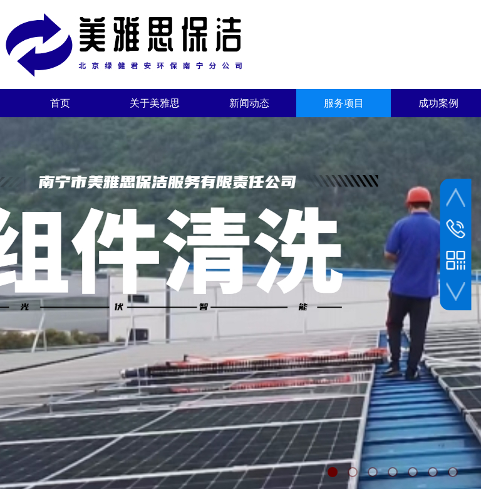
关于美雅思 (155, 103)
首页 (60, 103)
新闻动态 (249, 103)
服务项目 (344, 103)
